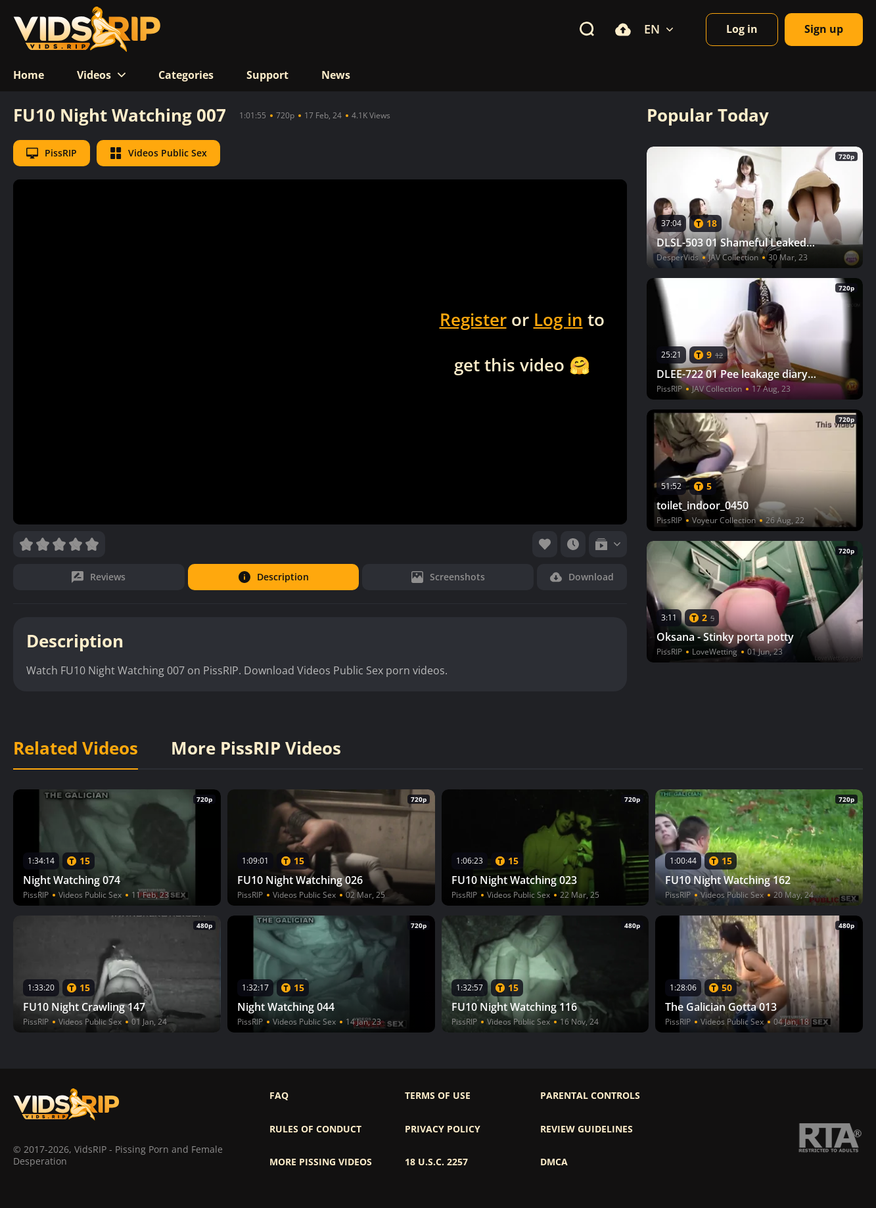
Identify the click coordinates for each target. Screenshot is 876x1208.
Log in (558, 319)
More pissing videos (320, 1162)
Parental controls (590, 1096)
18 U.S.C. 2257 (436, 1162)
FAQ (278, 1096)
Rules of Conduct (315, 1129)
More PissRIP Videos (256, 748)
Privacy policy (442, 1129)
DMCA (554, 1162)
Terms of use (438, 1096)
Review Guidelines (586, 1129)
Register (473, 319)
